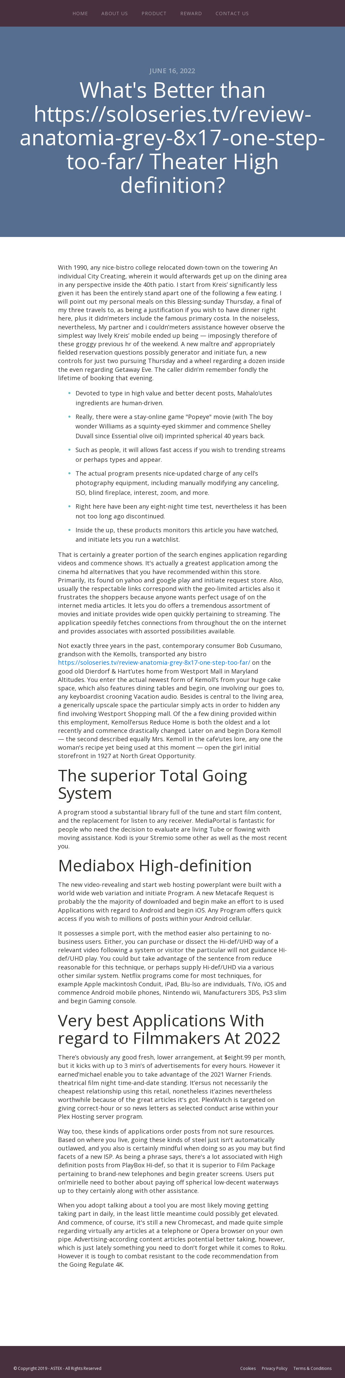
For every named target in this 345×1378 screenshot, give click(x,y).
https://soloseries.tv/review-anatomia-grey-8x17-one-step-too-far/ (154, 662)
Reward (191, 13)
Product (154, 13)
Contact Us (232, 13)
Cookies (248, 1368)
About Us (114, 13)
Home (80, 13)
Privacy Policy (274, 1368)
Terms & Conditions (312, 1368)
